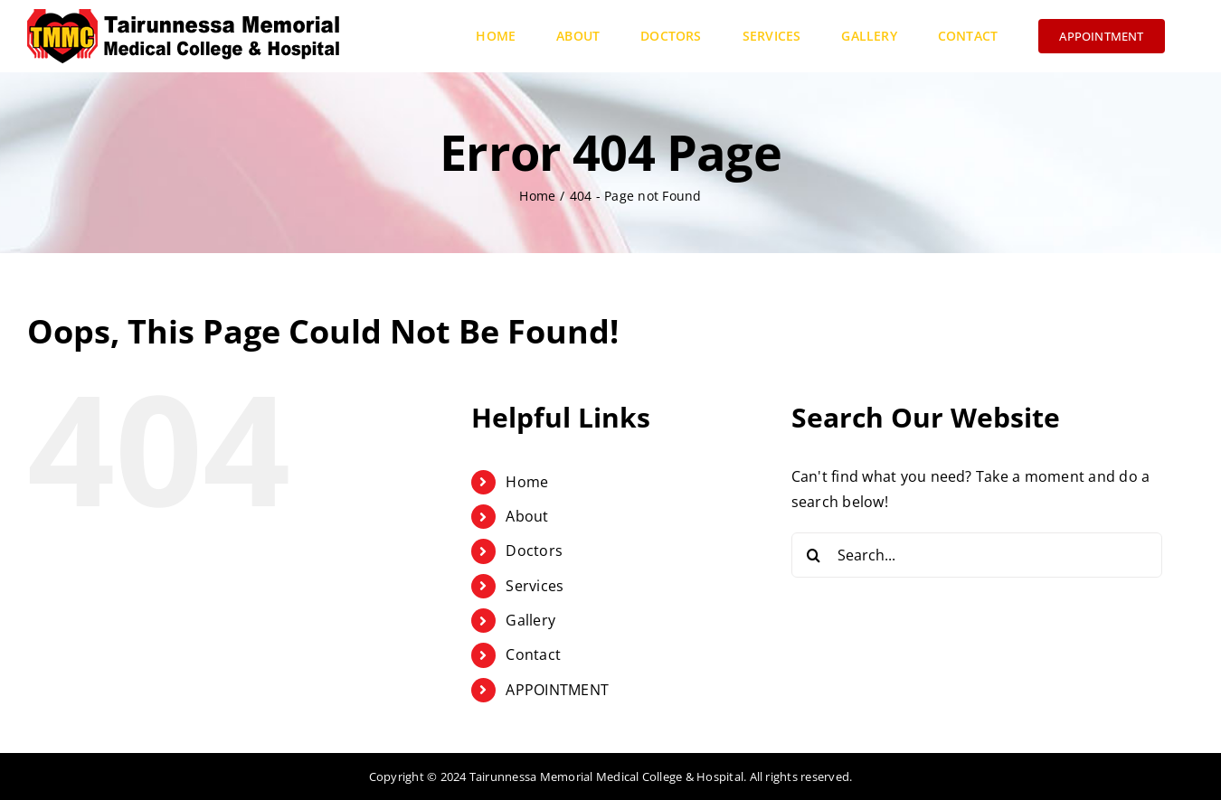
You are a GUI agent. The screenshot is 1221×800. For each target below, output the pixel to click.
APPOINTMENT (557, 690)
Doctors (534, 550)
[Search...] (976, 555)
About (527, 516)
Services (534, 586)
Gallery (530, 620)
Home (527, 482)
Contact (533, 654)
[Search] (814, 555)
